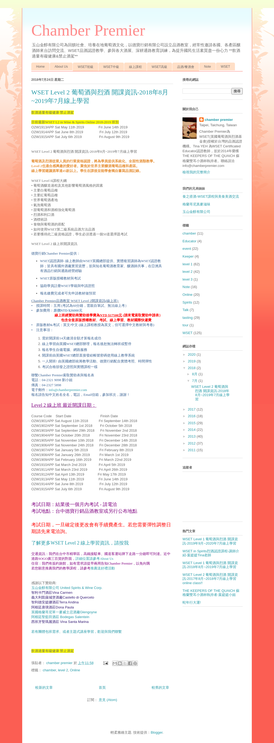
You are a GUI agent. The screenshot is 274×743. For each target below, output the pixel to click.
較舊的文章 (160, 687)
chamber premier (219, 120)
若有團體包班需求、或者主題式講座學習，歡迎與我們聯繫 (76, 632)
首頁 (102, 687)
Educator (189, 241)
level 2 (63, 670)
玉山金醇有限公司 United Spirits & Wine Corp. (66, 588)
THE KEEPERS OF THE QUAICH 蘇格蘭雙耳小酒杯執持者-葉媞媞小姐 (210, 593)
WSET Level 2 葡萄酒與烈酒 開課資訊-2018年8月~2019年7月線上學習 (210, 393)
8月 (195, 374)
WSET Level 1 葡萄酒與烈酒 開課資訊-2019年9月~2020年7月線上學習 (210, 541)
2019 (192, 361)
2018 (192, 368)
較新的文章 (44, 687)
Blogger (156, 732)
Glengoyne (64, 612)
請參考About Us (101, 559)
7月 (195, 381)
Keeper (188, 256)
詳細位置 (82, 559)
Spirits (187, 302)
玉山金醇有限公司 (196, 212)
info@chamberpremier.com (68, 390)
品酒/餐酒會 (185, 67)
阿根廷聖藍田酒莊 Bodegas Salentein (60, 617)
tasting (187, 318)
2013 (192, 436)
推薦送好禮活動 (102, 568)
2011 (192, 450)
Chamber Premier (88, 30)
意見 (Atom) (108, 700)
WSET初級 (85, 67)
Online (75, 670)
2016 (192, 416)
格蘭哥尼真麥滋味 (196, 204)
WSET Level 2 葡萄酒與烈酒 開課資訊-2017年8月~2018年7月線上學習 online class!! (210, 579)
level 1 (187, 264)
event (186, 249)
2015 (192, 423)
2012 (192, 443)
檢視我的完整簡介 (196, 172)
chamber (49, 670)
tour (185, 325)
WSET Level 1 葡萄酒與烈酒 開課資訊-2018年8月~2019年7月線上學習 (210, 565)
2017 (192, 409)
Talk (185, 310)
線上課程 (135, 67)
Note (207, 66)
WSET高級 (160, 67)
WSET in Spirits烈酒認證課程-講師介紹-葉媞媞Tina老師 (210, 553)
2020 (192, 355)
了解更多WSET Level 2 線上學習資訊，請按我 (80, 543)
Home (40, 66)
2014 (192, 430)
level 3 (187, 279)
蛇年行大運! (191, 602)
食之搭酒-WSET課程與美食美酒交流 (210, 196)
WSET (225, 66)
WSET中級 (111, 67)
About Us (61, 66)
